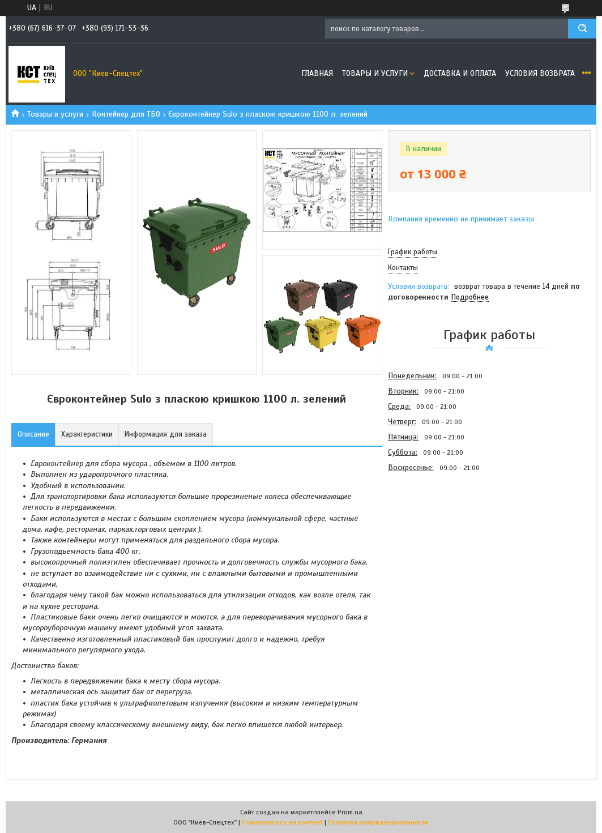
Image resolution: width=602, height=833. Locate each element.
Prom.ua (350, 812)
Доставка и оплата (460, 73)
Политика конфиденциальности (378, 822)
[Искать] (582, 29)
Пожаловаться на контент (282, 822)
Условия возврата (540, 73)
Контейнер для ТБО (126, 114)
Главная (317, 73)
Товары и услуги (375, 73)
